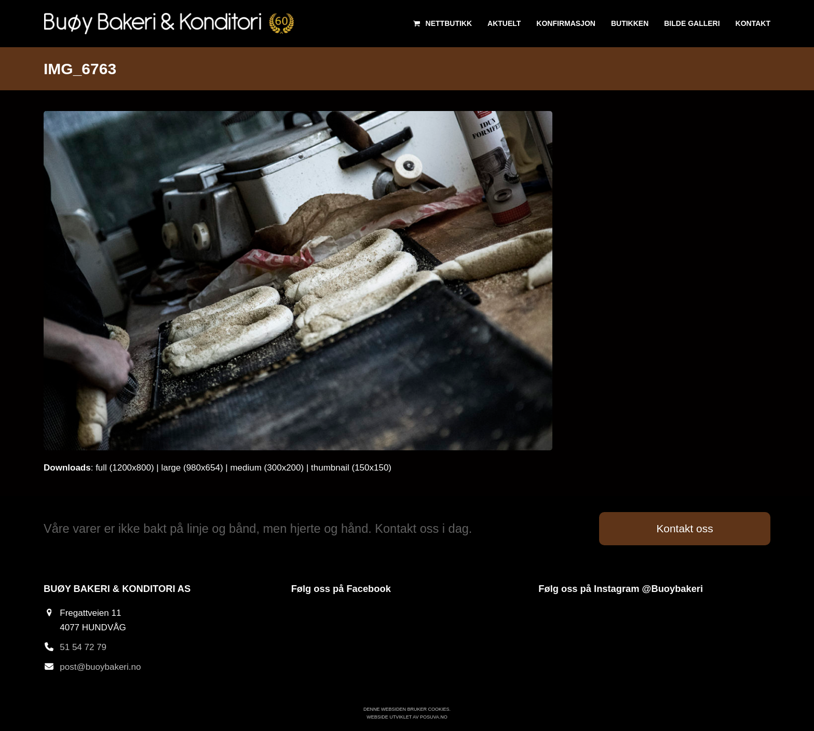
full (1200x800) (125, 468)
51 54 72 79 (83, 647)
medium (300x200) (267, 468)
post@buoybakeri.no (100, 667)
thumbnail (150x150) (351, 468)
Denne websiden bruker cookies (406, 709)
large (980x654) (192, 468)
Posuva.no (433, 717)
